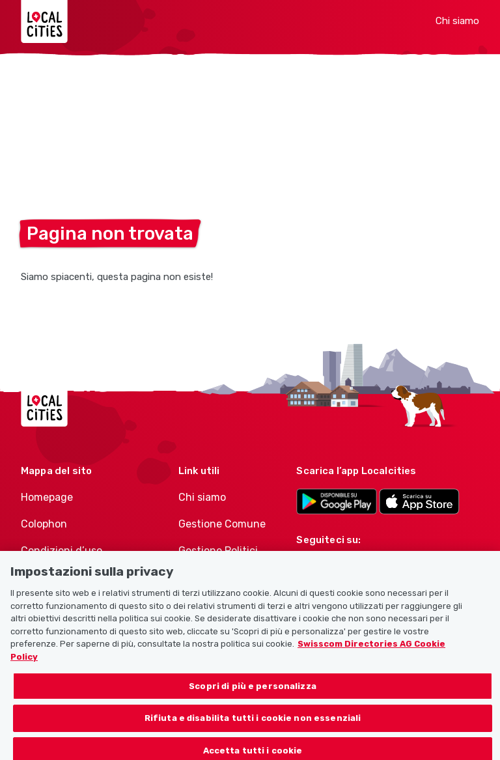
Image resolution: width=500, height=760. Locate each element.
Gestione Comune (222, 524)
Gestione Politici (218, 550)
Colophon (44, 524)
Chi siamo (457, 21)
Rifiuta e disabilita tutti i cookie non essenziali (253, 722)
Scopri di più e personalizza (252, 690)
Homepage (47, 497)
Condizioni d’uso (61, 550)
